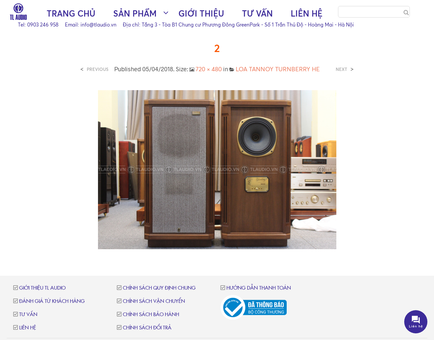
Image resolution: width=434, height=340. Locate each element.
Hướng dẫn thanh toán (258, 288)
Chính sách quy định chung (159, 288)
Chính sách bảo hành (151, 314)
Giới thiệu (201, 13)
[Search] (406, 12)
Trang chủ (71, 13)
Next (341, 69)
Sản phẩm (135, 13)
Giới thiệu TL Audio (42, 288)
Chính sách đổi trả (147, 328)
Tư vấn (257, 13)
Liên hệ (306, 13)
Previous (98, 69)
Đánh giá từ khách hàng (52, 301)
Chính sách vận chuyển (154, 301)
